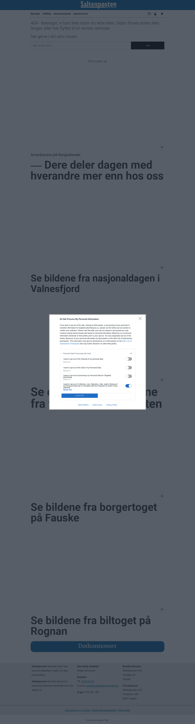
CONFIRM (80, 396)
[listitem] (97, 353)
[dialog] (97, 362)
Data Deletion (83, 405)
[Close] (141, 318)
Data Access (97, 405)
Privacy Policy (111, 405)
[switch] (128, 358)
